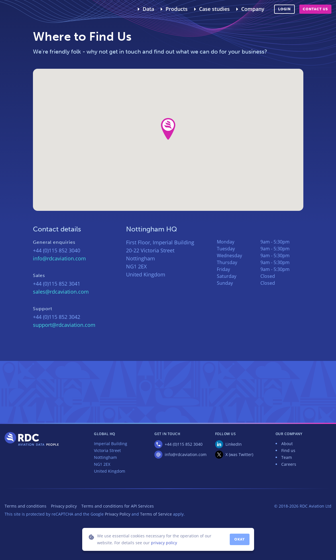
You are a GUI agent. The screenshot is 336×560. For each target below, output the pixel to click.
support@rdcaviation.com (64, 324)
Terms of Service (156, 514)
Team (286, 457)
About (287, 443)
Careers (288, 464)
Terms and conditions (25, 506)
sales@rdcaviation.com (61, 291)
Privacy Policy (117, 514)
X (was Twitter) (239, 454)
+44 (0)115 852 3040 (184, 444)
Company (252, 8)
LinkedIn (233, 444)
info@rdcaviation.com (59, 258)
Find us (288, 450)
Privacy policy (64, 506)
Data (148, 8)
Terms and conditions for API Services (117, 506)
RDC (18, 9)
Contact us (315, 9)
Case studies (214, 8)
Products (177, 8)
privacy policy (164, 542)
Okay (239, 539)
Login (284, 9)
